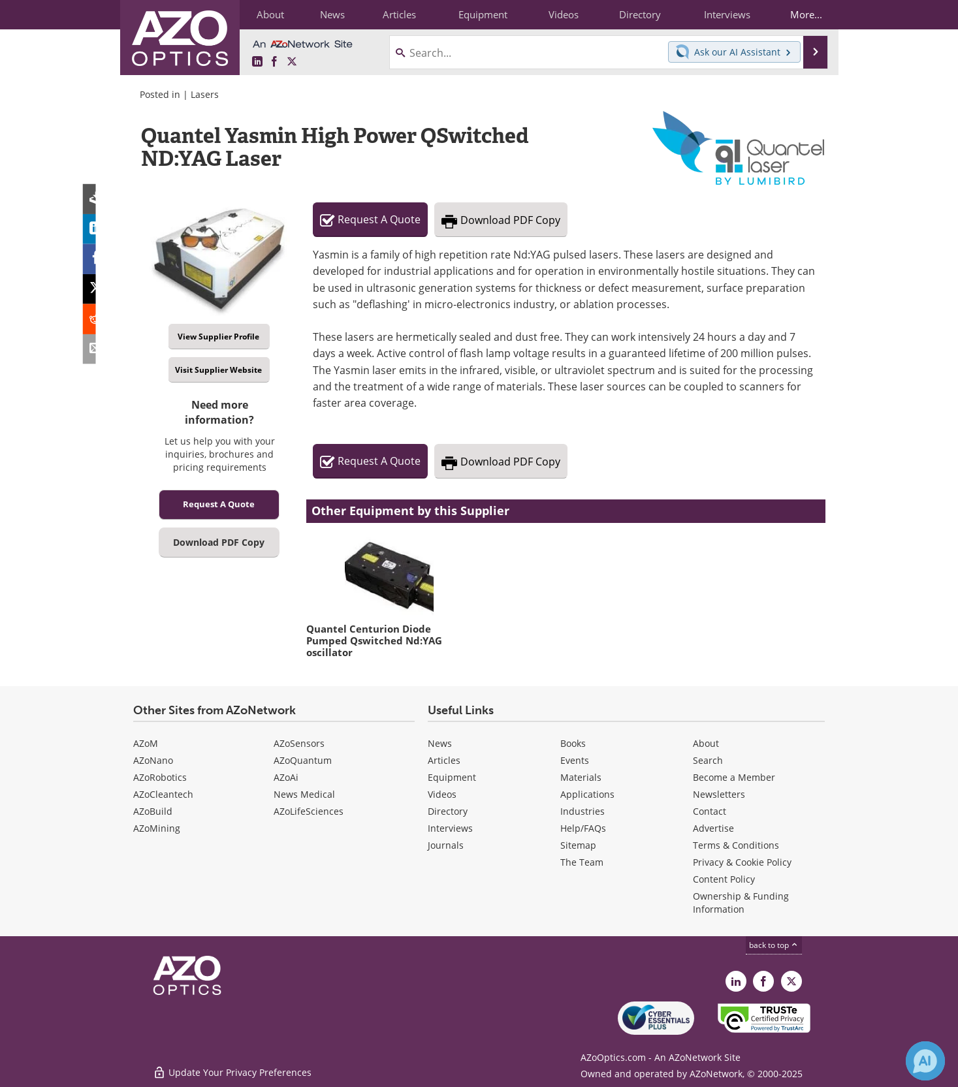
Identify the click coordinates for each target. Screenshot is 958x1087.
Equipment (452, 777)
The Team (581, 862)
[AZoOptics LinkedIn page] (257, 62)
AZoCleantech (163, 794)
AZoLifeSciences (308, 811)
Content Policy (724, 879)
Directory (448, 811)
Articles (444, 760)
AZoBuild (152, 811)
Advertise (713, 828)
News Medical (304, 794)
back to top (774, 945)
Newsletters (719, 794)
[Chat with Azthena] (925, 1060)
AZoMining (156, 828)
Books (573, 743)
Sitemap (578, 845)
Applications (587, 794)
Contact (709, 811)
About (706, 743)
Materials (580, 777)
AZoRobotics (160, 777)
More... (804, 14)
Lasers (205, 94)
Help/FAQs (583, 828)
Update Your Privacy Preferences (232, 1070)
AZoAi (286, 777)
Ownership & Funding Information (741, 902)
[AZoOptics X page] (292, 62)
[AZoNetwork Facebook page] (274, 62)
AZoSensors (299, 743)
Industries (582, 811)
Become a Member (734, 777)
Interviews (450, 828)
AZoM (145, 743)
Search (708, 760)
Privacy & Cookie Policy (742, 862)
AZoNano (153, 760)
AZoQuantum (303, 760)
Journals (446, 845)
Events (574, 760)
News (440, 743)
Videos (442, 794)
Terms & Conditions (736, 845)
